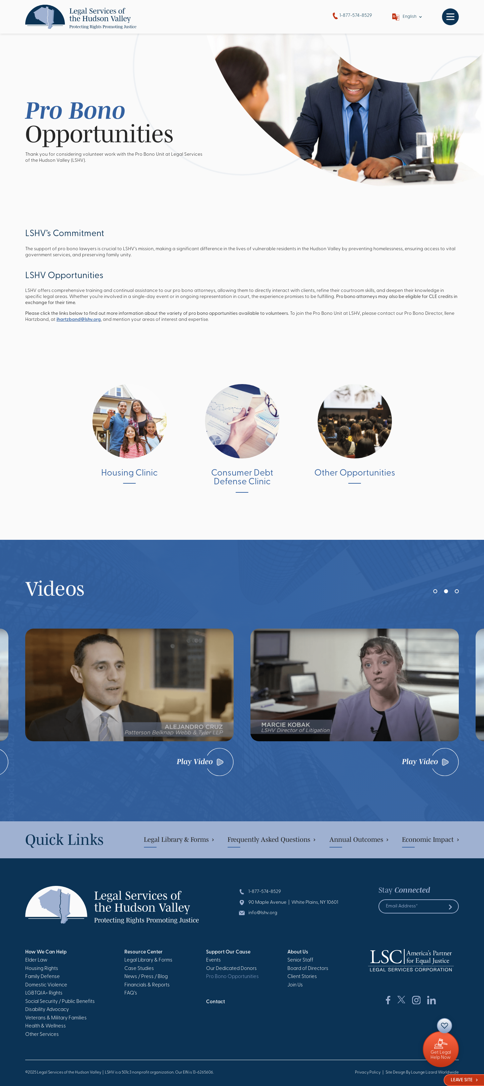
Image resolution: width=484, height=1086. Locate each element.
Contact (215, 1002)
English (409, 16)
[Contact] (444, 1025)
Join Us (295, 985)
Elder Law (36, 960)
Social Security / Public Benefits (60, 1001)
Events (213, 960)
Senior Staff (300, 960)
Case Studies (139, 968)
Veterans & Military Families (56, 1018)
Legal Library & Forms (179, 839)
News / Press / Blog (146, 976)
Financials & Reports (147, 985)
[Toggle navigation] (450, 16)
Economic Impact (430, 839)
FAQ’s (130, 993)
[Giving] (441, 1049)
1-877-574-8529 (352, 16)
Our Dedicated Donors (231, 968)
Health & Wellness (45, 1026)
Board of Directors (307, 968)
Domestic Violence (46, 985)
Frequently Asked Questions (271, 839)
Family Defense (42, 976)
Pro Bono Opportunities (232, 976)
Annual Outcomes (358, 839)
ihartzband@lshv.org (78, 319)
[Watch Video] (129, 685)
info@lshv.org (262, 912)
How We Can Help (46, 952)
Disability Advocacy (47, 1009)
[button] (435, 591)
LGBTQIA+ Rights (44, 993)
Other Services (42, 1034)
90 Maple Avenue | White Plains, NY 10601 (293, 902)
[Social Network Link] (388, 1000)
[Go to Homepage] (80, 17)
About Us (297, 952)
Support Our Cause (228, 952)
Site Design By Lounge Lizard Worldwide (422, 1073)
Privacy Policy (367, 1073)
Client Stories (302, 976)
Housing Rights (41, 968)
